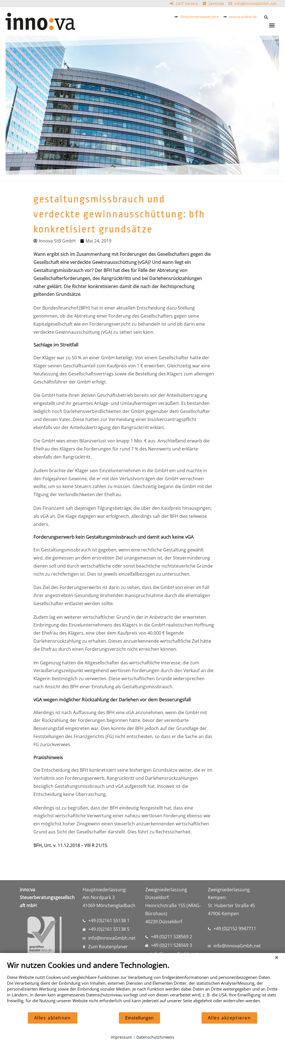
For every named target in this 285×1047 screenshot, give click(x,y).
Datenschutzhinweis (155, 1037)
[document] (142, 986)
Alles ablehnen (52, 1018)
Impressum (121, 1037)
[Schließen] (276, 957)
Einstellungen (139, 1018)
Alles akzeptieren (229, 1018)
